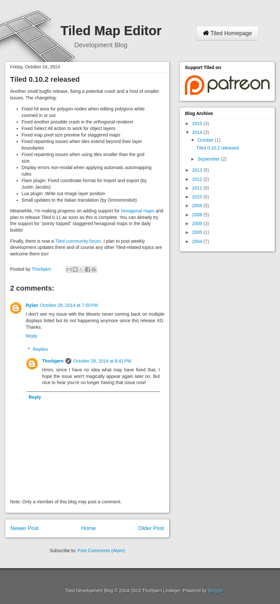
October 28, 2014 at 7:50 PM (69, 305)
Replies (40, 349)
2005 (197, 232)
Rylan (32, 305)
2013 (197, 170)
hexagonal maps (137, 210)
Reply (31, 335)
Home (88, 528)
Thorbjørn (52, 361)
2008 (197, 214)
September (209, 159)
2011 (197, 188)
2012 (197, 179)
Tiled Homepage (227, 33)
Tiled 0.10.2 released (217, 148)
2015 (197, 123)
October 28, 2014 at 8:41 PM (102, 361)
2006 (197, 223)
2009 (197, 205)
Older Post (151, 528)
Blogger (215, 590)
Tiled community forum (78, 241)
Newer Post (24, 528)
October (206, 140)
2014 (197, 132)
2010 (197, 196)
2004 (197, 241)
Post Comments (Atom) (101, 550)
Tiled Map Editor (111, 30)
